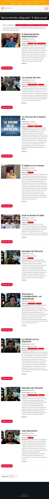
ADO (35, 43)
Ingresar (13, 3)
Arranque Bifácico (41, 43)
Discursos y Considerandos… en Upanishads (32, 296)
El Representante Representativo (30, 35)
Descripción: (25, 45)
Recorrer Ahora (7, 68)
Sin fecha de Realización (42, 25)
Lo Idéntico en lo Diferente (30, 340)
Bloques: (24, 63)
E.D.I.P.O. (36, 3)
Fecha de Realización (31, 25)
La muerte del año (31, 77)
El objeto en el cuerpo (33, 165)
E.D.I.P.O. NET (6, 8)
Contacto (28, 3)
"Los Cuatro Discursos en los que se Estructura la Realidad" (33, 147)
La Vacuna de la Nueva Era (34, 118)
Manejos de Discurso (32, 251)
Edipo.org (24, 494)
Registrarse (21, 3)
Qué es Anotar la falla (33, 215)
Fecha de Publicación (20, 25)
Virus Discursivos (38, 126)
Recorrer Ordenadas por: (9, 25)
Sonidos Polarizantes (32, 84)
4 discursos (30, 43)
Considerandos (31, 303)
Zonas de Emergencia (33, 395)
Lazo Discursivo (29, 430)
